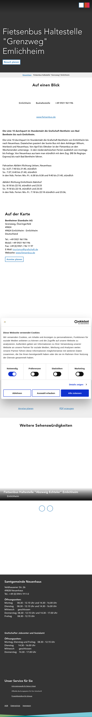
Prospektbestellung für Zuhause (22, 696)
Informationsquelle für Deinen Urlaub (24, 686)
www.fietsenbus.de (46, 117)
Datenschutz (15, 705)
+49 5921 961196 (64, 103)
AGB (6, 705)
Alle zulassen (75, 393)
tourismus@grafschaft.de (25, 249)
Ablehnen (17, 393)
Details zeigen (76, 384)
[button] (11, 62)
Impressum (27, 705)
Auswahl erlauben (46, 393)
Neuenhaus (27, 75)
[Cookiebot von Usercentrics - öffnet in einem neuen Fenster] (76, 322)
